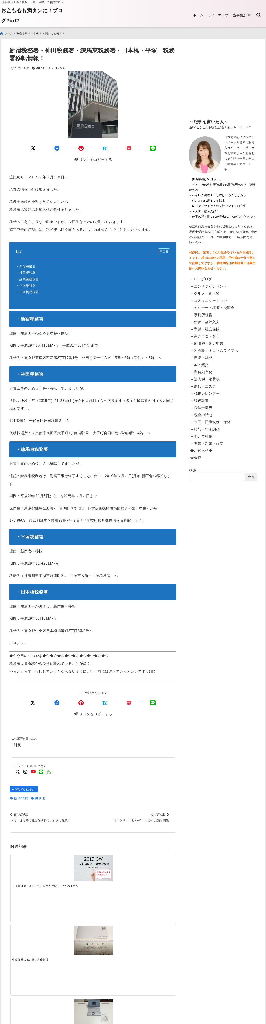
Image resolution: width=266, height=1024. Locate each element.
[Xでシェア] (33, 702)
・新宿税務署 (25, 265)
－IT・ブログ (201, 277)
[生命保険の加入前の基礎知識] (72, 871)
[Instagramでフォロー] (25, 772)
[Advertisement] (223, 80)
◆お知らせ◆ (201, 448)
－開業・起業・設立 (206, 441)
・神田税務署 (25, 271)
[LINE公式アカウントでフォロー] (41, 772)
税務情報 (21, 798)
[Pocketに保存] (129, 146)
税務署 (40, 798)
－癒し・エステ (203, 384)
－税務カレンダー (205, 391)
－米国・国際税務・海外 (210, 420)
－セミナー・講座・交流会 (212, 306)
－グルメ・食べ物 (205, 291)
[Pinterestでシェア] (81, 146)
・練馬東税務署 (27, 278)
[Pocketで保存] (129, 702)
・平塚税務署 (25, 284)
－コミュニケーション (208, 298)
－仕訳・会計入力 (205, 320)
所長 (62, 66)
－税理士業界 (201, 406)
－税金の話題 (201, 413)
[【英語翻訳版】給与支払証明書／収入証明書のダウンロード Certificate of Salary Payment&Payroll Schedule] (31, 941)
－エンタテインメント (208, 284)
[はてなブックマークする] (105, 146)
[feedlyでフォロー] (49, 772)
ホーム (198, 15)
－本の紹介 (199, 363)
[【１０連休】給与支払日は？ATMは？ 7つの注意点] (31, 870)
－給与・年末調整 (205, 427)
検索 (192, 468)
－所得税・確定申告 (206, 341)
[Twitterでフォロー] (18, 772)
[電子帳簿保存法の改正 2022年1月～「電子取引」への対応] (113, 940)
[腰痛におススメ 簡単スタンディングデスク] (113, 871)
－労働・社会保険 (205, 327)
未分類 (195, 456)
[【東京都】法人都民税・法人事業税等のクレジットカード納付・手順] (154, 946)
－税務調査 (199, 398)
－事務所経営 (201, 313)
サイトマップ (218, 15)
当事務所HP (242, 15)
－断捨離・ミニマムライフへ (214, 348)
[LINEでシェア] (153, 146)
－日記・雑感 (201, 356)
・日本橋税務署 (27, 291)
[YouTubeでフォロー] (33, 772)
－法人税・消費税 (205, 377)
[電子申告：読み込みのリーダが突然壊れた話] (72, 942)
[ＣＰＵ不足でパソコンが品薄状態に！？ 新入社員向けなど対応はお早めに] (154, 870)
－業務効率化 (201, 370)
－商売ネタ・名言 (205, 334)
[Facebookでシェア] (57, 146)
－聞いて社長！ (24, 789)
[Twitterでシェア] (33, 146)
